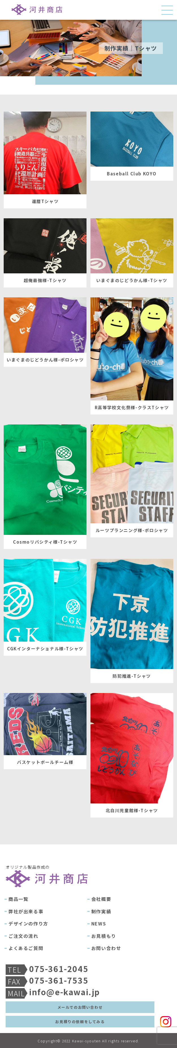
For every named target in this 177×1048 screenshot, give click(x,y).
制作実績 (101, 911)
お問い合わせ (106, 948)
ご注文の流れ (23, 935)
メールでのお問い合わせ (80, 1007)
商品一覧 (18, 899)
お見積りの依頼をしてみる (80, 1021)
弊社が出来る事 (25, 911)
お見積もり (103, 935)
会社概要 (101, 899)
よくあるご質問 (25, 948)
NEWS (98, 923)
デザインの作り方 (28, 923)
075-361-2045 (58, 968)
